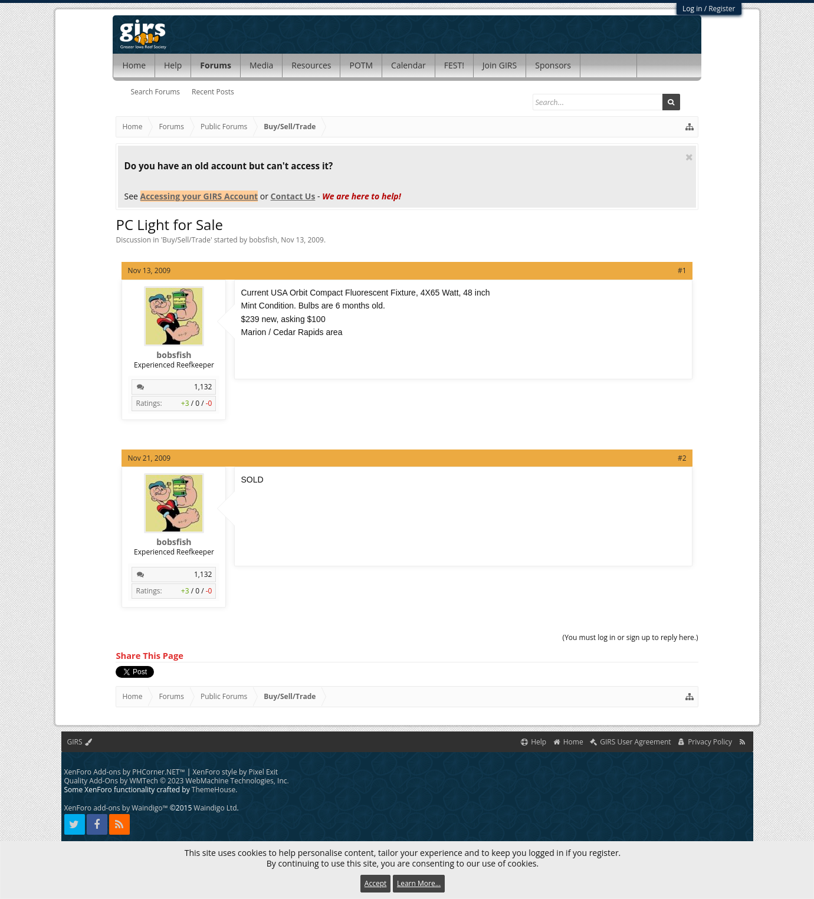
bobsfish (263, 240)
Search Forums (155, 92)
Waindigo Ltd (215, 808)
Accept (375, 883)
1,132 (203, 387)
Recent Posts (213, 92)
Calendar (408, 65)
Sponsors (553, 65)
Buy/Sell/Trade (186, 240)
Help (173, 65)
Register (721, 9)
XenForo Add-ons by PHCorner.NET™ (124, 772)
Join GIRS (500, 65)
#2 (682, 458)
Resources (311, 65)
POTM (361, 65)
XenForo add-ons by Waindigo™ (116, 808)
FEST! (454, 65)
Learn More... (419, 883)
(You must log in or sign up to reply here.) (630, 637)
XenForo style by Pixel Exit (235, 772)
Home (134, 65)
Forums (215, 65)
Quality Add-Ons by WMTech (176, 781)
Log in (692, 9)
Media (261, 65)
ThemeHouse (213, 790)
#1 (682, 270)
